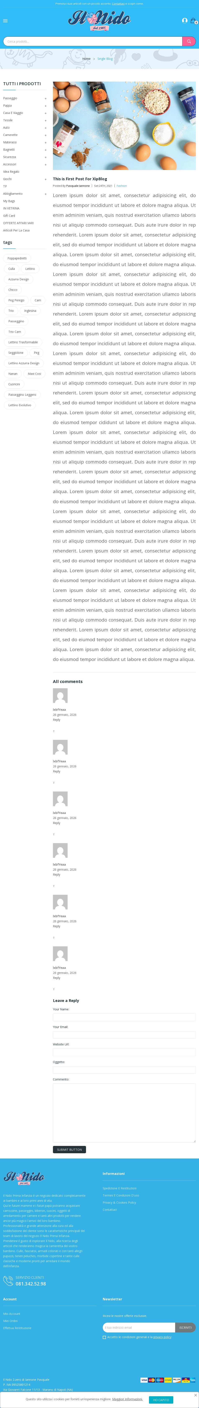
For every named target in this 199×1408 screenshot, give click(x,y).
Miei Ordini (10, 1321)
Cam (38, 300)
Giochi (7, 179)
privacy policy (162, 1337)
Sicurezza (9, 157)
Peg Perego (16, 300)
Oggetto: (59, 1062)
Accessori (9, 164)
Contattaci (118, 3)
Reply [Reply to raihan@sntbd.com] (56, 720)
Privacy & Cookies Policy (119, 1202)
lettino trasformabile (23, 342)
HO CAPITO (161, 1400)
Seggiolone (15, 353)
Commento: (61, 1079)
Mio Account (11, 1314)
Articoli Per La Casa (16, 230)
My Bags (9, 201)
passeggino (16, 321)
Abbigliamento (13, 194)
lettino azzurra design (23, 363)
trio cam (14, 332)
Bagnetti (9, 150)
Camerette (10, 135)
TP (5, 186)
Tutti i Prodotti (22, 84)
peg (36, 353)
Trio (11, 311)
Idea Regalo (11, 172)
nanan (12, 374)
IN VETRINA (11, 208)
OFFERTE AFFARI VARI (18, 223)
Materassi (10, 142)
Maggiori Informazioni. (127, 1399)
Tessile (8, 120)
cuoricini (14, 384)
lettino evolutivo (19, 405)
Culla (11, 269)
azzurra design (18, 279)
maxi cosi (34, 374)
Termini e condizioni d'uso (121, 1195)
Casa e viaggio (13, 113)
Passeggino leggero (22, 395)
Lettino (30, 269)
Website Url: (61, 1044)
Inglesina (30, 311)
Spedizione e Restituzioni (119, 1188)
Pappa (7, 105)
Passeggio (10, 98)
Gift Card (9, 216)
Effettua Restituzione (17, 1328)
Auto (6, 127)
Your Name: (61, 1009)
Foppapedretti (17, 258)
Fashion (122, 186)
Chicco (12, 290)
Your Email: (60, 1027)
